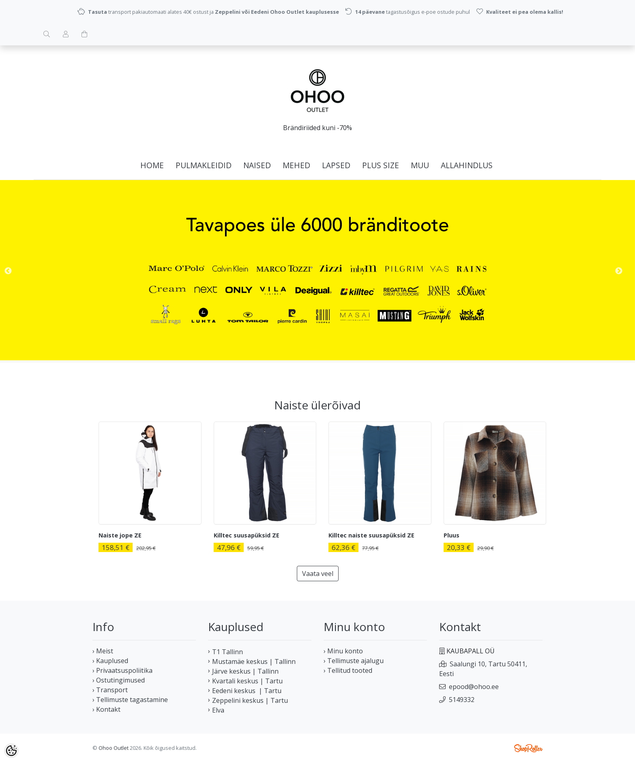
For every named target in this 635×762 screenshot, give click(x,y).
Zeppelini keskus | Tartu (250, 700)
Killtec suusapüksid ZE (246, 535)
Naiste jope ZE (120, 535)
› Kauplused (110, 660)
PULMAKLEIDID (204, 165)
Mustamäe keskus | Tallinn (254, 661)
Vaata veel (317, 573)
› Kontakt (106, 709)
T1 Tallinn (227, 651)
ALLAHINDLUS (467, 165)
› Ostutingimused (118, 680)
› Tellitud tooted (348, 670)
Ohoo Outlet (114, 747)
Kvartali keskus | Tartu (247, 680)
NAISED (257, 165)
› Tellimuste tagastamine (130, 699)
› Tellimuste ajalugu (354, 660)
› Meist (102, 650)
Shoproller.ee (528, 748)
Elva (218, 710)
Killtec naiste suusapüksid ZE (371, 535)
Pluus (451, 535)
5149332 (461, 699)
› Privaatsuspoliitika (122, 670)
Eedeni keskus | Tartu (246, 690)
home (152, 165)
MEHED (296, 165)
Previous (8, 271)
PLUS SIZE (380, 165)
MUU (420, 165)
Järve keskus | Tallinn (245, 671)
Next (619, 271)
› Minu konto (343, 650)
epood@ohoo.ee (474, 686)
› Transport (110, 689)
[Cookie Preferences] (11, 750)
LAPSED (336, 165)
